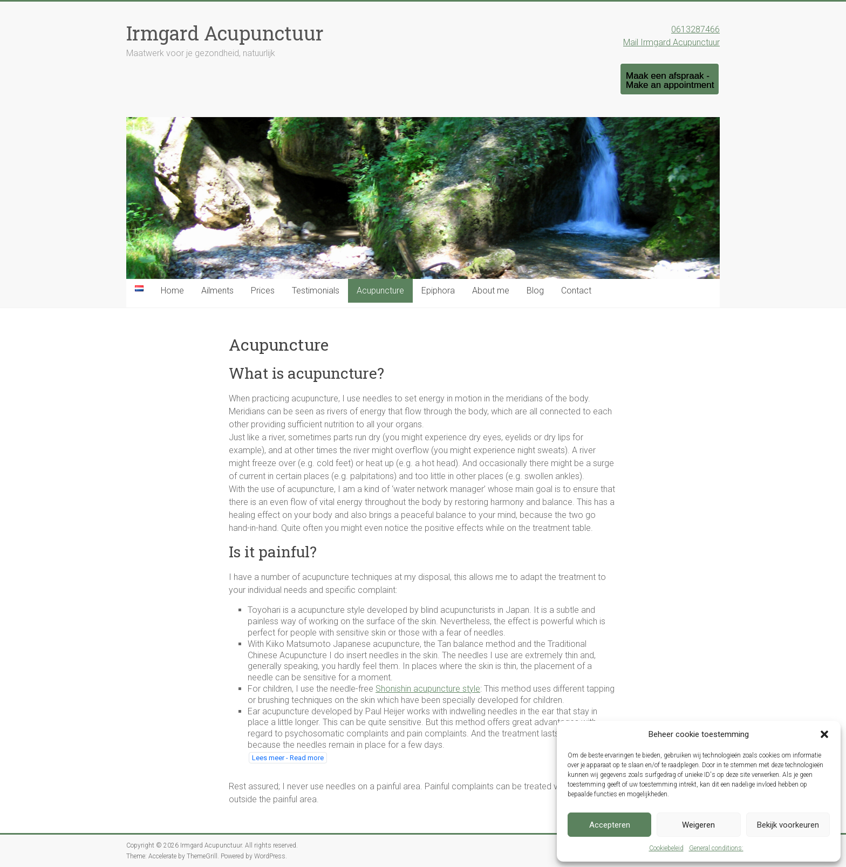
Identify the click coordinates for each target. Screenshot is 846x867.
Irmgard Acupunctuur (225, 33)
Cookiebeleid (666, 848)
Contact (576, 290)
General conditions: (716, 848)
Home (172, 290)
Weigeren (698, 825)
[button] (824, 734)
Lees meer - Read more (288, 758)
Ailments (217, 290)
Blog (535, 290)
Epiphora (438, 290)
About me (490, 290)
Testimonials (315, 290)
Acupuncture (380, 290)
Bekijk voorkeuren (788, 825)
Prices (263, 290)
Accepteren (609, 825)
